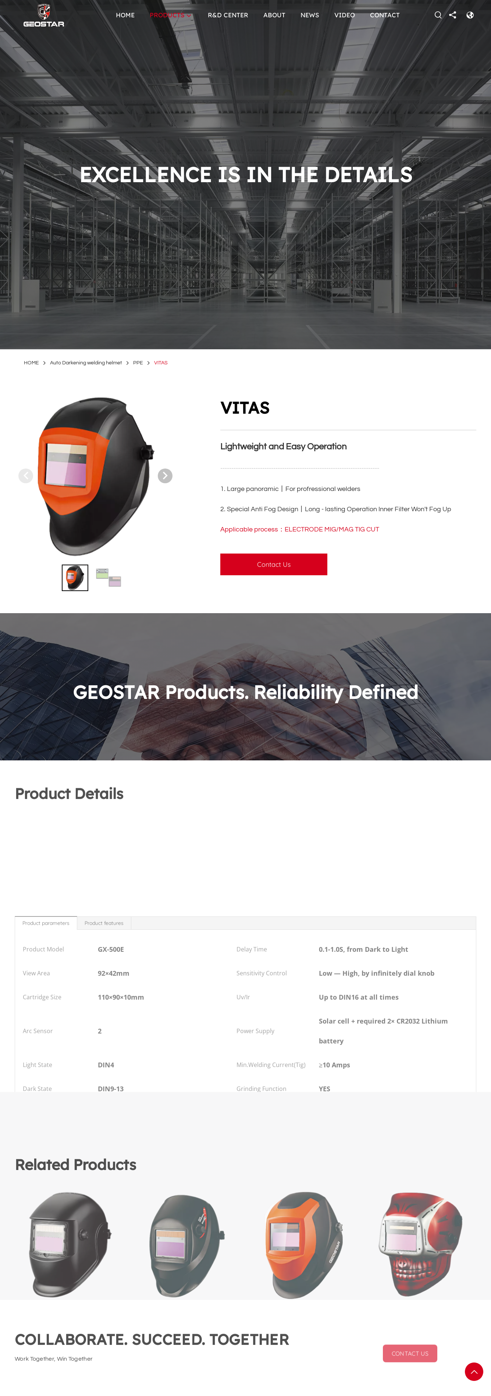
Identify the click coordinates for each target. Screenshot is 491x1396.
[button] (165, 476)
